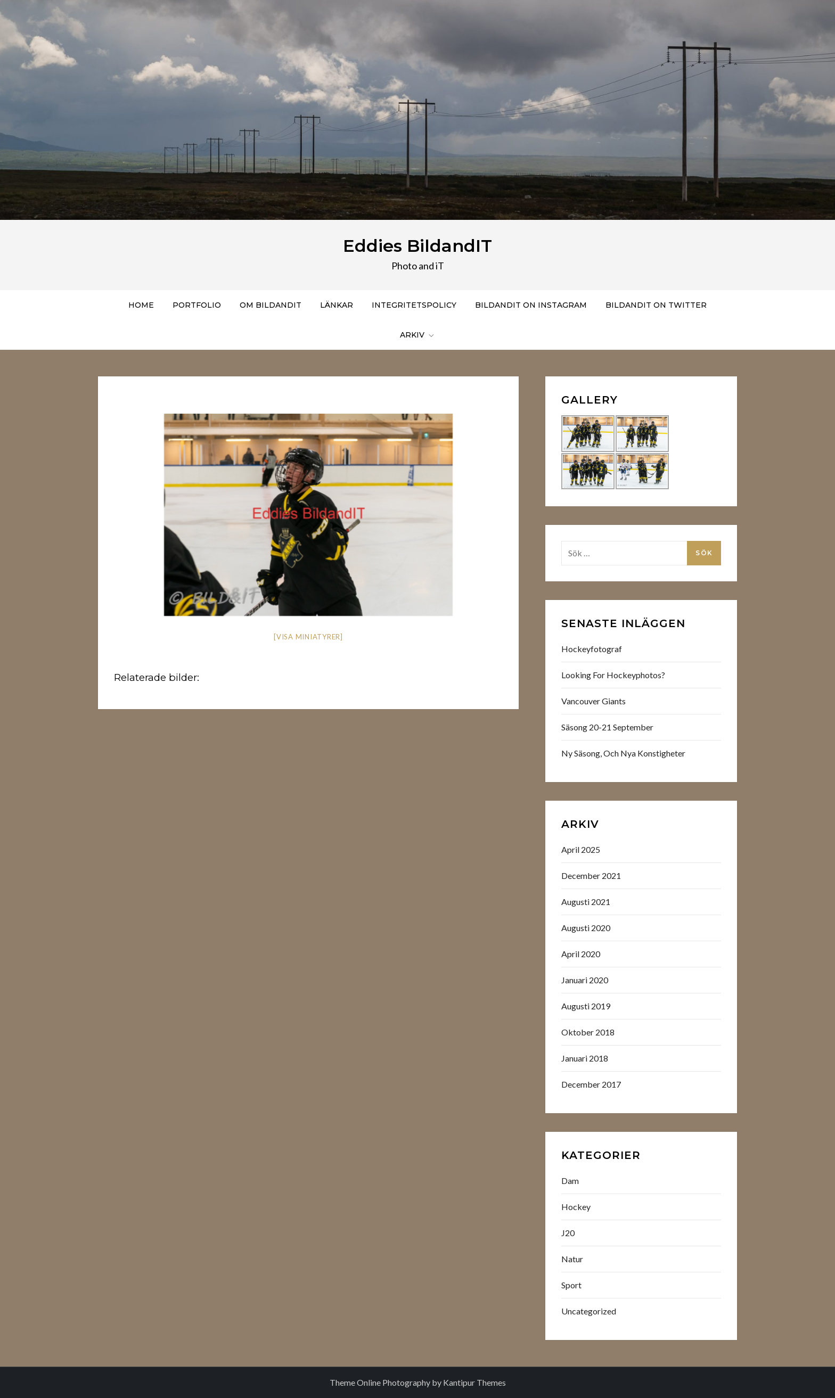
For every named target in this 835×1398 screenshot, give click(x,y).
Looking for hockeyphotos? (613, 675)
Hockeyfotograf (591, 649)
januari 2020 (584, 980)
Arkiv (418, 335)
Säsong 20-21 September (607, 727)
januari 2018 (584, 1058)
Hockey (576, 1207)
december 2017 (591, 1084)
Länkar (336, 305)
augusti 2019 (585, 1006)
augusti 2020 (585, 928)
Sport (571, 1285)
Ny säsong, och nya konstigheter (623, 753)
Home (141, 305)
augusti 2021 (585, 902)
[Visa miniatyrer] (308, 636)
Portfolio (197, 305)
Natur (572, 1259)
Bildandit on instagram (531, 305)
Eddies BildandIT (417, 245)
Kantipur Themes (474, 1382)
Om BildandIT (270, 305)
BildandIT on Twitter (656, 305)
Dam (570, 1180)
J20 (568, 1233)
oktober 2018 (588, 1032)
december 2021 (591, 875)
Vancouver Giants (593, 701)
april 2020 (580, 954)
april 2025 (580, 849)
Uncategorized (588, 1311)
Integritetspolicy (414, 305)
